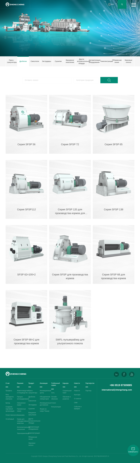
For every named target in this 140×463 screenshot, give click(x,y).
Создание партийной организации (10, 409)
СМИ (75, 403)
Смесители (32, 401)
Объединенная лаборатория (45, 398)
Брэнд (8, 403)
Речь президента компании (10, 397)
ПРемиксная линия (32, 438)
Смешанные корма (21, 404)
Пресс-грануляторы (32, 392)
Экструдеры (32, 405)
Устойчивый (10, 419)
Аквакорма (20, 415)
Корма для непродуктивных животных (22, 421)
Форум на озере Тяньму (44, 410)
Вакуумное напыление (32, 414)
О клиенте (77, 399)
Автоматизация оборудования (33, 428)
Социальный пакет (67, 392)
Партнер (88, 391)
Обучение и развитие (67, 398)
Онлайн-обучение (54, 398)
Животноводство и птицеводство (23, 392)
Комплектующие (34, 433)
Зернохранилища (23, 433)
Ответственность (11, 415)
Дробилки (31, 397)
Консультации (56, 407)
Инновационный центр (45, 392)
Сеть (53, 393)
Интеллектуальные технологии (23, 428)
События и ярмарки (78, 408)
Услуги (53, 403)
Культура (77, 395)
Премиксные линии (21, 410)
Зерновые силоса (31, 444)
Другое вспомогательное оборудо (34, 421)
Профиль (9, 391)
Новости (77, 391)
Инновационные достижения (45, 404)
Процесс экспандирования (23, 398)
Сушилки (31, 409)
